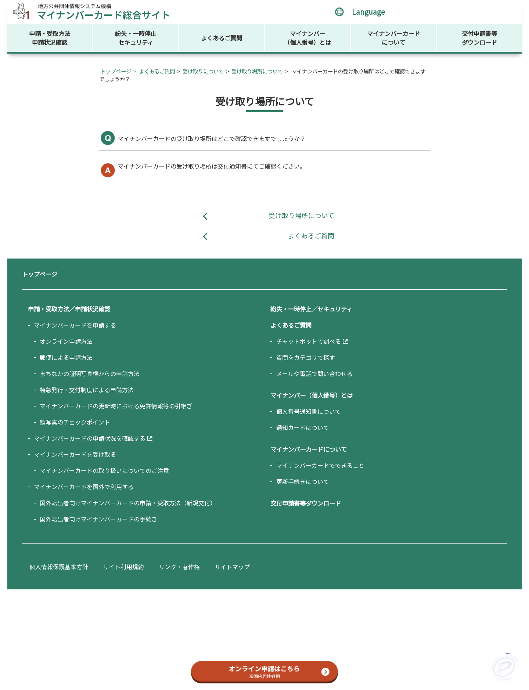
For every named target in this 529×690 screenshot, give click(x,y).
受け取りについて (203, 71)
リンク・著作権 (179, 566)
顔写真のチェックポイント (75, 422)
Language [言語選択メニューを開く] (368, 12)
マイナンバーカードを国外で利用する (84, 486)
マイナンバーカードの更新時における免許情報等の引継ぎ (116, 405)
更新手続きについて (302, 481)
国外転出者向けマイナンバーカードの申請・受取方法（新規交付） (128, 502)
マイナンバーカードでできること (320, 465)
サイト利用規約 (123, 566)
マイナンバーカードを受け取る (75, 454)
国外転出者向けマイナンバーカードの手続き (98, 518)
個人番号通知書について (308, 411)
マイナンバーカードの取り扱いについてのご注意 (104, 470)
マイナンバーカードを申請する (75, 325)
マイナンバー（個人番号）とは (307, 38)
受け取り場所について (257, 71)
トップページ (115, 71)
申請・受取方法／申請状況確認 (69, 308)
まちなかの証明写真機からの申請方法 (90, 373)
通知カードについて (302, 427)
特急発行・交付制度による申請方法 (87, 389)
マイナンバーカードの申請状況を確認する (89, 438)
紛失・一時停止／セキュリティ (311, 308)
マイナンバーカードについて (393, 38)
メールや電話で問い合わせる (314, 373)
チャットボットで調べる (308, 341)
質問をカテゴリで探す (305, 357)
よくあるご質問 (221, 37)
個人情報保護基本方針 (58, 566)
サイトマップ (232, 566)
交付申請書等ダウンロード (479, 38)
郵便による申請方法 (66, 357)
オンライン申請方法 (66, 341)
